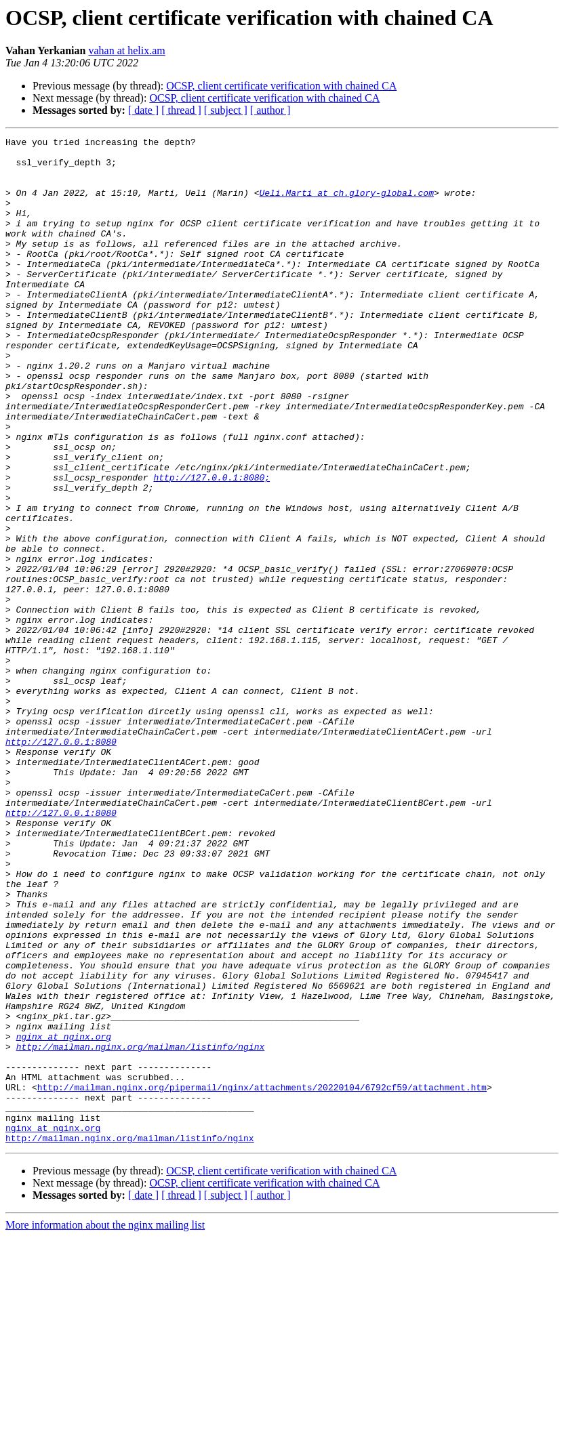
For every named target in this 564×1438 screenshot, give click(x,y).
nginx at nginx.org (63, 1217)
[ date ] (143, 110)
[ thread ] (181, 110)
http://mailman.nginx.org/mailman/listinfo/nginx (140, 1229)
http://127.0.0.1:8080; (211, 546)
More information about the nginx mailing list (105, 1426)
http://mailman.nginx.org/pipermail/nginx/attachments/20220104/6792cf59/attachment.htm (262, 1278)
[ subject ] (225, 110)
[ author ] (270, 110)
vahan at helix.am (126, 50)
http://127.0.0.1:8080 (61, 863)
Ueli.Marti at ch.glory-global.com (346, 205)
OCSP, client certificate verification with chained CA (281, 85)
